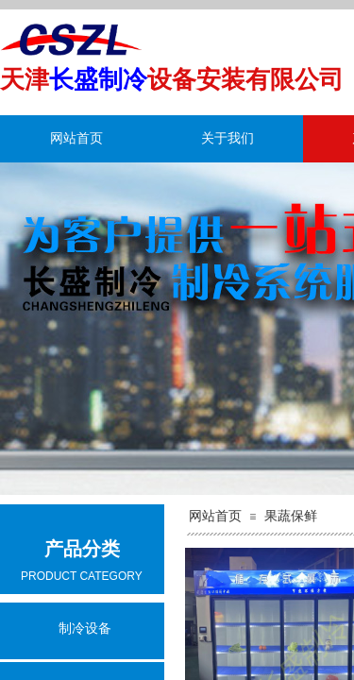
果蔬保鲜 (290, 516)
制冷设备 (85, 628)
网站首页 (76, 138)
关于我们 (227, 138)
